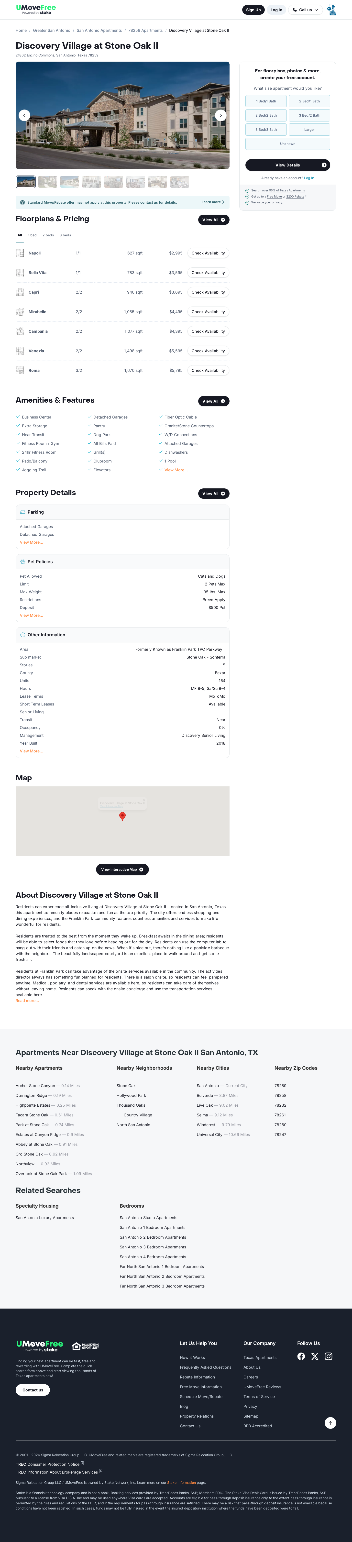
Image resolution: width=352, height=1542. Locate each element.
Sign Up (253, 9)
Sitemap (250, 1416)
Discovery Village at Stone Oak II (87, 46)
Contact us (32, 1390)
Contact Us (190, 1425)
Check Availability (208, 253)
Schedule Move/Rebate (201, 1396)
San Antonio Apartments (99, 30)
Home (21, 30)
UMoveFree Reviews (262, 1386)
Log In (276, 9)
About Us (252, 1367)
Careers (250, 1377)
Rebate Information (197, 1377)
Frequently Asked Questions (205, 1367)
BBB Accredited (257, 1425)
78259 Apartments (145, 30)
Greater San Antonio (51, 30)
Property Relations (197, 1416)
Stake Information (181, 1482)
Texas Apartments (259, 1357)
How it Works (192, 1357)
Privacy (250, 1406)
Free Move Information (201, 1386)
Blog (184, 1406)
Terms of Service (259, 1396)
